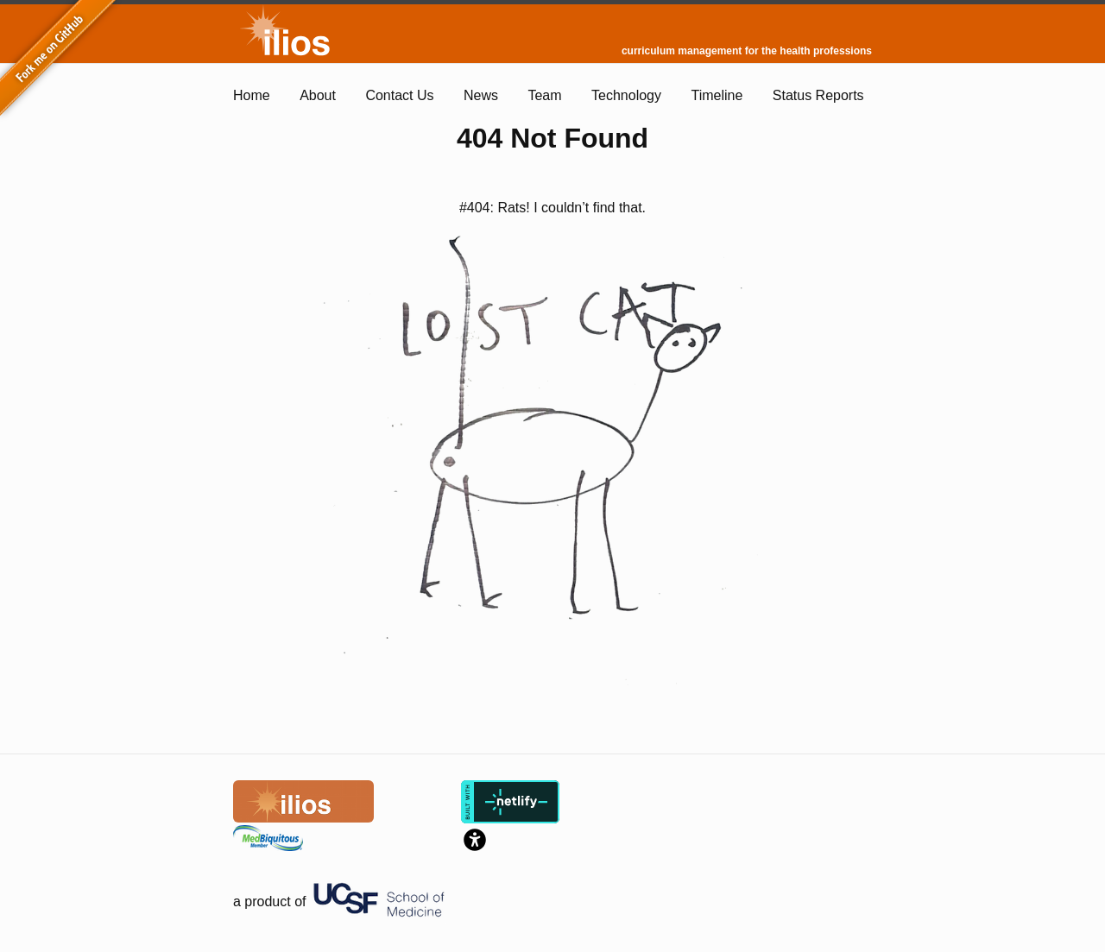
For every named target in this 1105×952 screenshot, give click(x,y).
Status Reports (818, 95)
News (481, 95)
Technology (626, 95)
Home (251, 95)
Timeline (716, 95)
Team (544, 95)
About (318, 95)
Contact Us (399, 95)
